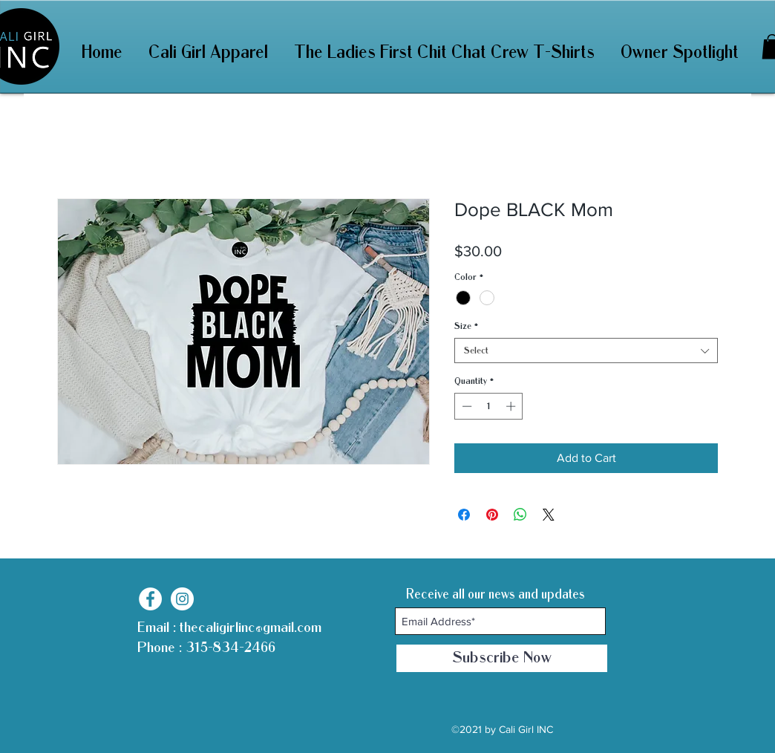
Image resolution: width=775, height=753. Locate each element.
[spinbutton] (488, 406)
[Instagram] (182, 598)
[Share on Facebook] (464, 515)
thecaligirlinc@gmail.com (250, 627)
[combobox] (586, 350)
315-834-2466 (228, 647)
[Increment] (512, 406)
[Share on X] (548, 515)
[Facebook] (150, 598)
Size (466, 326)
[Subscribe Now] (501, 658)
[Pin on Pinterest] (492, 515)
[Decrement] (465, 406)
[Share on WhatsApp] (520, 515)
